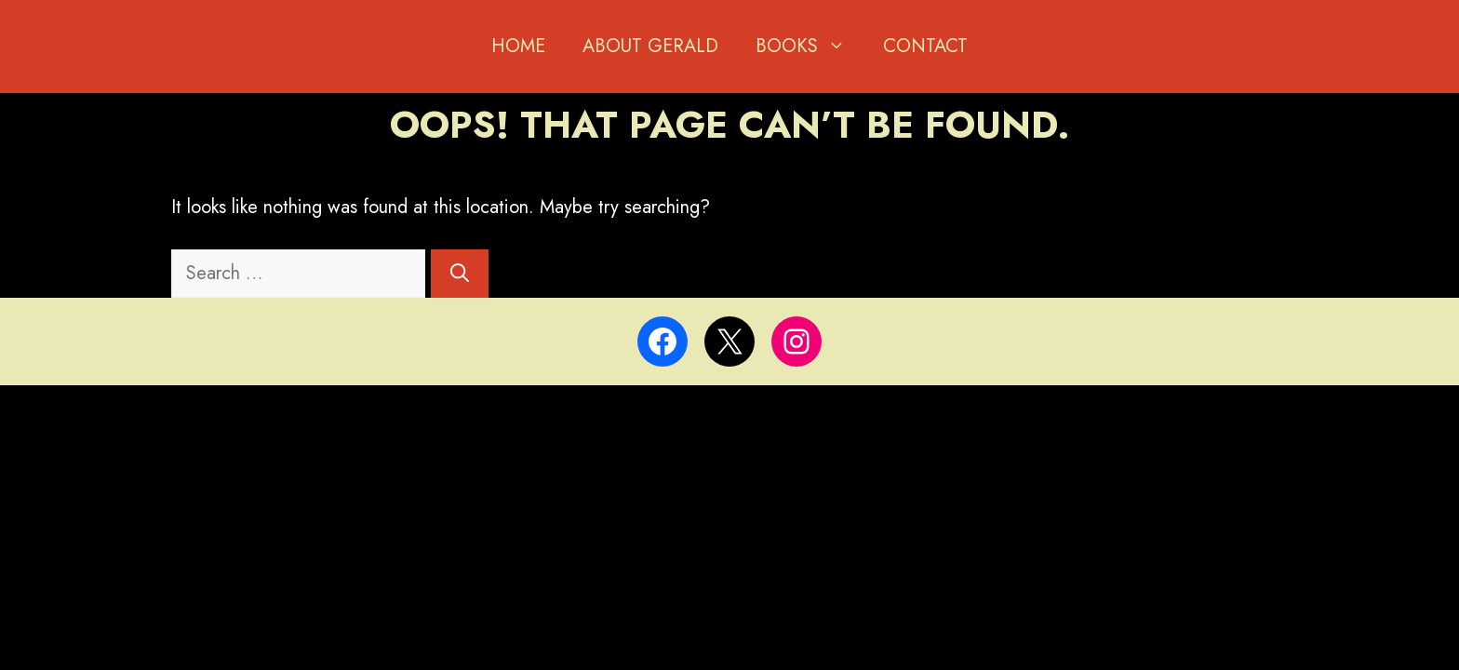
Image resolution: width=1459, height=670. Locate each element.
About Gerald (650, 46)
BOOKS (810, 46)
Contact (925, 46)
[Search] (460, 273)
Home (518, 46)
